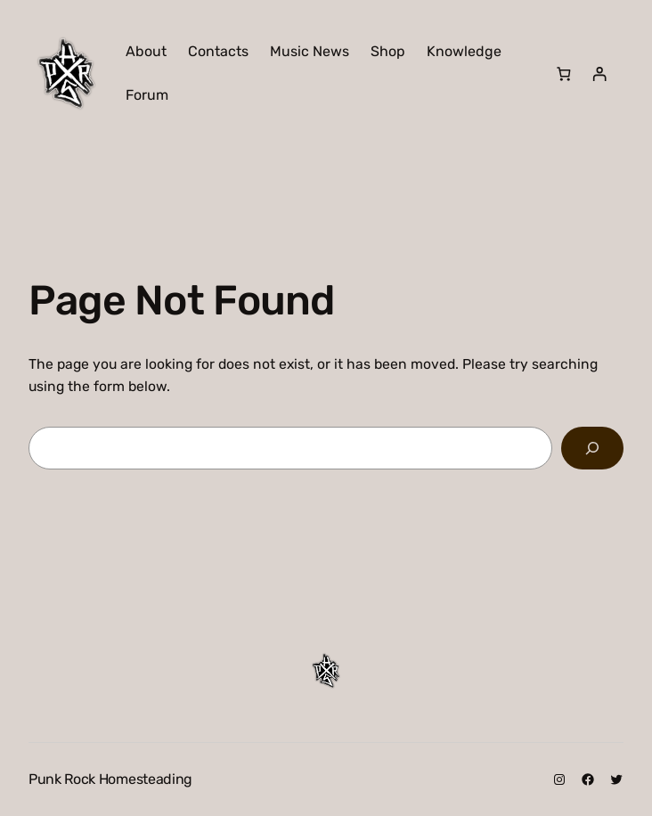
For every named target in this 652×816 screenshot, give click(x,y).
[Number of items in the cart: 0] (564, 73)
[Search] (592, 448)
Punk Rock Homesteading (110, 779)
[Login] (599, 73)
